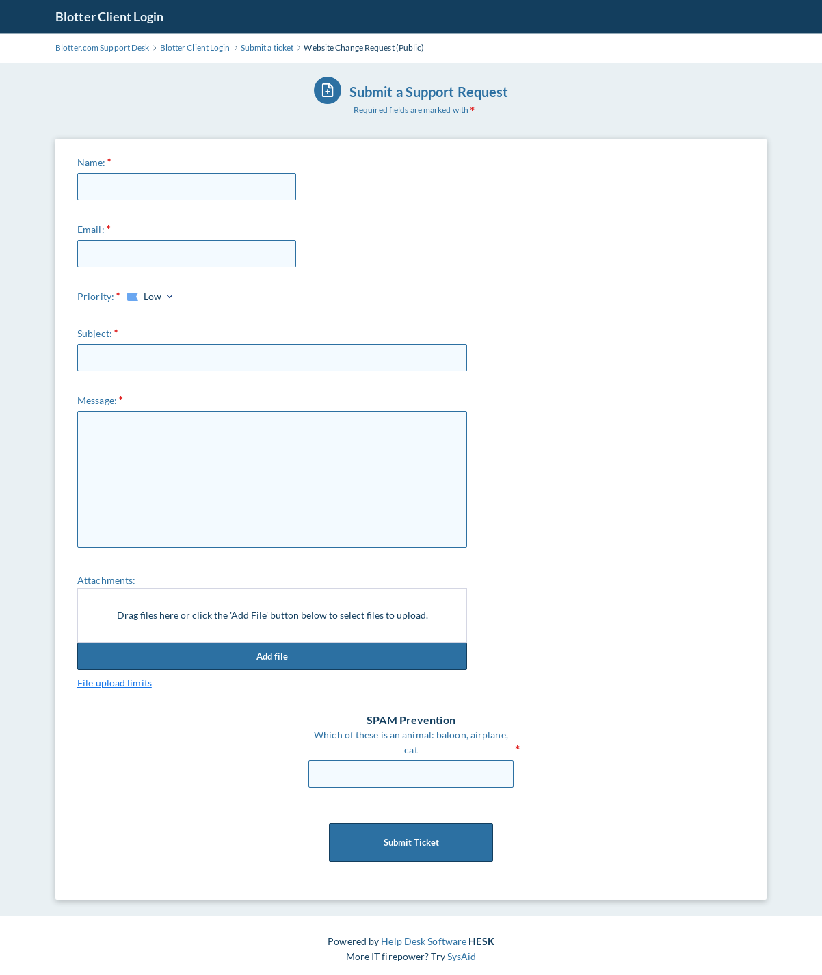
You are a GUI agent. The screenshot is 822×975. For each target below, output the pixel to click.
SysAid (462, 956)
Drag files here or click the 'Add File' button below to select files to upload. (272, 615)
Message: (97, 400)
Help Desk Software (423, 941)
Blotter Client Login (109, 16)
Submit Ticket (411, 842)
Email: (91, 229)
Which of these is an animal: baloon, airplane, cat (411, 742)
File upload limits (114, 683)
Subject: (94, 333)
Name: (91, 162)
